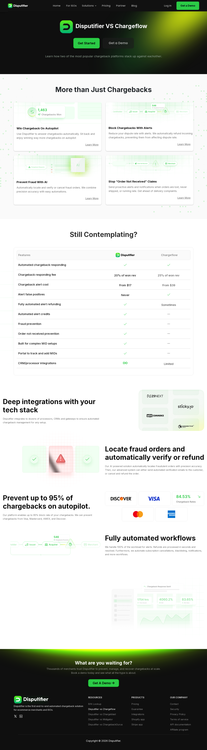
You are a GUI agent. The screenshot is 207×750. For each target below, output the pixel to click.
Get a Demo (187, 5)
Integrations (137, 714)
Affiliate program (179, 729)
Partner (121, 5)
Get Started (86, 43)
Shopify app (138, 719)
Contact (174, 704)
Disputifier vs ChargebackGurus (105, 724)
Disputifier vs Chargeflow (101, 709)
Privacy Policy (177, 714)
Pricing (106, 5)
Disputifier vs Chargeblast (102, 714)
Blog (134, 5)
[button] (89, 5)
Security (174, 709)
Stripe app (137, 724)
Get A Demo (103, 683)
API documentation (180, 724)
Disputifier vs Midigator (100, 719)
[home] (18, 6)
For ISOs (71, 5)
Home (56, 5)
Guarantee (137, 709)
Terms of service (179, 719)
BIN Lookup (94, 704)
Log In (167, 5)
